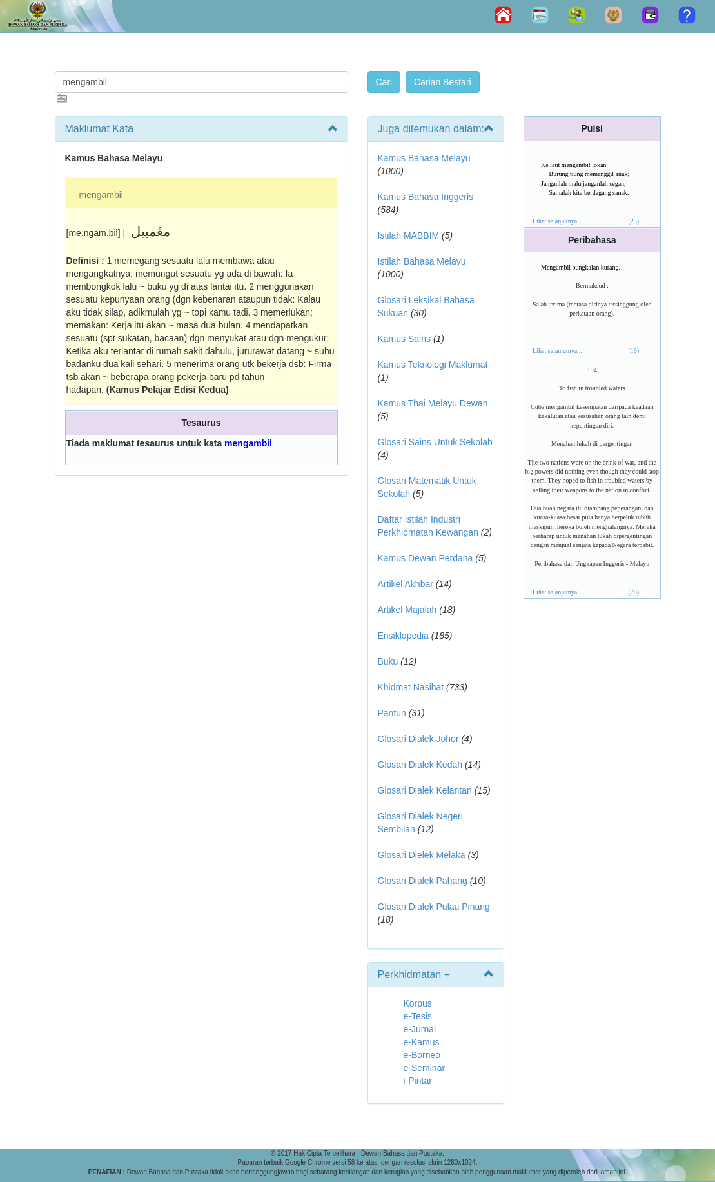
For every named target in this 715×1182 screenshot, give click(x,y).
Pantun (392, 713)
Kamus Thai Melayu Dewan (433, 403)
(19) (633, 350)
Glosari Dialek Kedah (420, 764)
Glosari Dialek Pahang (422, 881)
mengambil (101, 195)
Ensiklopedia (403, 635)
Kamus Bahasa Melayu (424, 158)
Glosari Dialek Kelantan (425, 790)
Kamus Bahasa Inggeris (426, 197)
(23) (633, 221)
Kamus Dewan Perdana (425, 558)
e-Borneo (422, 1055)
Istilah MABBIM (409, 235)
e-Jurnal (420, 1029)
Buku (388, 661)
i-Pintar (418, 1081)
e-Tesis (418, 1016)
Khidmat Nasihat (411, 687)
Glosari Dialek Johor (418, 739)
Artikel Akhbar (405, 584)
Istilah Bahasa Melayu (422, 261)
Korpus (418, 1003)
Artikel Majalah (407, 610)
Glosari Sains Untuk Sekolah (435, 442)
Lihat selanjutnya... (557, 221)
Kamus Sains (404, 339)
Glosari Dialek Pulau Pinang (434, 906)
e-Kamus (422, 1042)
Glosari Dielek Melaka (421, 855)
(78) (633, 592)
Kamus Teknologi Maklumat (433, 364)
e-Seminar (425, 1068)
